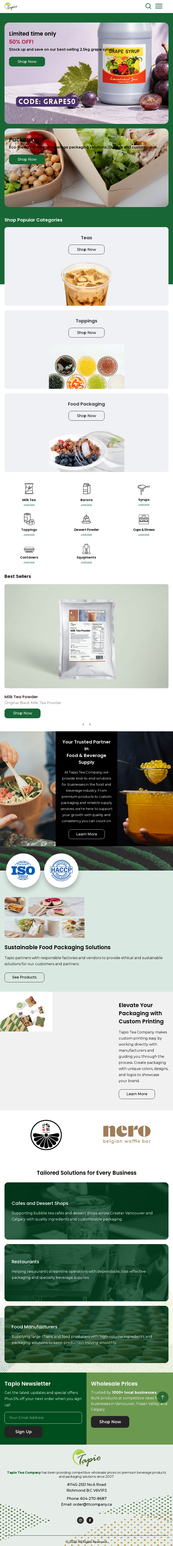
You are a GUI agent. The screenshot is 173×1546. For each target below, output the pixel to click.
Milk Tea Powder (21, 697)
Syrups (144, 499)
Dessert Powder (86, 529)
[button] (158, 5)
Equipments (86, 557)
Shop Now (27, 61)
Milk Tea (29, 500)
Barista (86, 500)
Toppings (29, 529)
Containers (29, 557)
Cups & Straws (144, 529)
